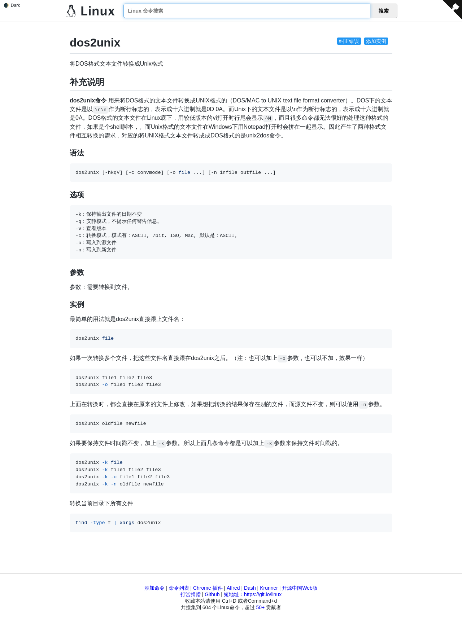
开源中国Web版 (300, 588)
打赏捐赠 (190, 594)
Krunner (269, 588)
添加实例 (376, 41)
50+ (260, 607)
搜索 (384, 11)
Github (212, 594)
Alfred (233, 588)
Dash (250, 588)
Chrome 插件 (208, 588)
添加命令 (154, 588)
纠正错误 (349, 41)
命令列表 (179, 588)
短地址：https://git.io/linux (253, 594)
